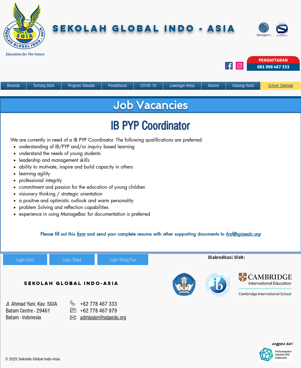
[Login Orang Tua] (122, 259)
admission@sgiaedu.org (103, 317)
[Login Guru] (25, 259)
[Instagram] (239, 66)
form (81, 234)
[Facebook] (229, 66)
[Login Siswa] (72, 259)
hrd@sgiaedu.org (243, 234)
